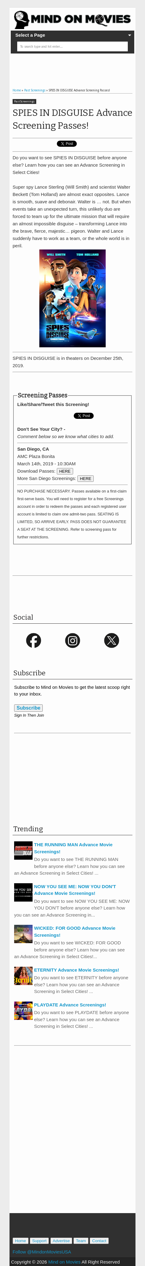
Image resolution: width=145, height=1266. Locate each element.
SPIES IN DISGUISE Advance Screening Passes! (72, 119)
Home (20, 1240)
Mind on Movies (64, 1261)
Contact (99, 1240)
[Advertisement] (79, 65)
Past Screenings (24, 101)
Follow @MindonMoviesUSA (42, 1251)
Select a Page (30, 35)
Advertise (61, 1240)
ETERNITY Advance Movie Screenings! (76, 970)
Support (39, 1240)
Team (81, 1240)
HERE (65, 471)
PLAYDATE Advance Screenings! (70, 1004)
